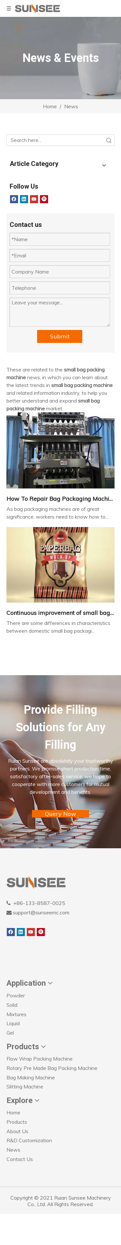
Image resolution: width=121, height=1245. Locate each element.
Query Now (60, 813)
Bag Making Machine (30, 1077)
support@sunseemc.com (40, 912)
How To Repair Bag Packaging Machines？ (60, 498)
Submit (60, 336)
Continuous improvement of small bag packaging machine (60, 613)
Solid (11, 1005)
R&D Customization (29, 1140)
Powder (15, 995)
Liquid (13, 1023)
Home (13, 1112)
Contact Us (19, 1159)
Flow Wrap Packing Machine (39, 1058)
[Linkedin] (24, 199)
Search (108, 140)
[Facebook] (14, 199)
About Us (17, 1131)
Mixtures (16, 1014)
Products (16, 1122)
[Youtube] (34, 199)
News (13, 1149)
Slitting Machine (24, 1086)
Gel (10, 1032)
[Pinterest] (44, 199)
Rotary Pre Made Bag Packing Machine (51, 1068)
